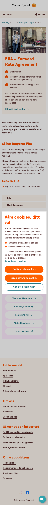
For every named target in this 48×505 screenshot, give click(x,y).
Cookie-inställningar (24, 286)
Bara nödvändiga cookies (24, 278)
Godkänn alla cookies (24, 269)
